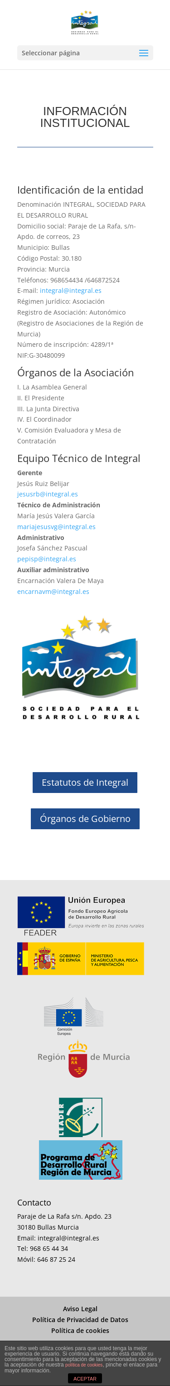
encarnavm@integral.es (53, 591)
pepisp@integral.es (46, 558)
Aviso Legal (80, 1308)
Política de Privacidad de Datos (80, 1319)
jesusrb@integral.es (47, 494)
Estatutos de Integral (85, 782)
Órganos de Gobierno (85, 818)
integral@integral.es (70, 290)
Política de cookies (80, 1330)
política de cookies (83, 1364)
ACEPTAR (85, 1378)
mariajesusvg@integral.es (56, 526)
